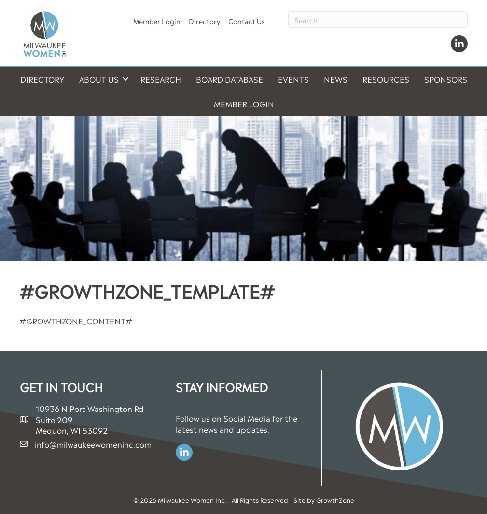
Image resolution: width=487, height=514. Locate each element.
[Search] (378, 19)
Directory (204, 20)
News (336, 79)
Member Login (157, 20)
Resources (385, 79)
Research (160, 79)
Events (293, 79)
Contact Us (246, 20)
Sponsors (445, 79)
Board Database (229, 79)
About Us (99, 79)
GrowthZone (335, 499)
